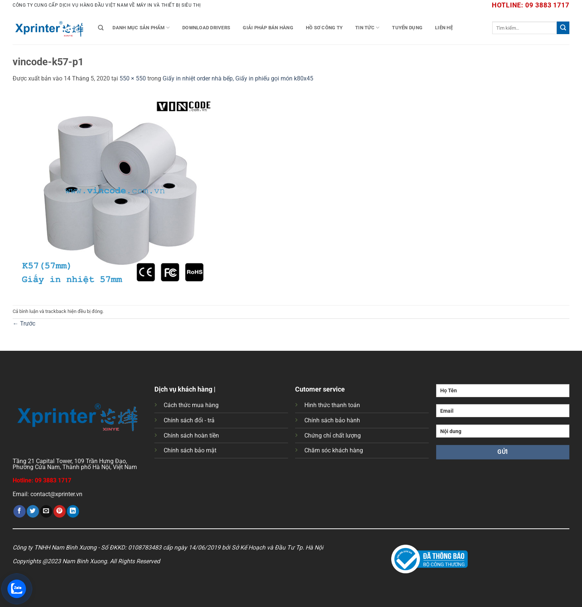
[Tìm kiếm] (101, 28)
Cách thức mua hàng (191, 405)
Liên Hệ (444, 27)
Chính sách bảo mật (190, 450)
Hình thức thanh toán (332, 405)
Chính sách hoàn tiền (191, 435)
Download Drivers (206, 27)
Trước (24, 323)
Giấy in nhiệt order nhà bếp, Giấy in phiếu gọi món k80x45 (238, 78)
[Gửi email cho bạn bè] (46, 511)
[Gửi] (563, 28)
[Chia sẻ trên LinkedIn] (73, 511)
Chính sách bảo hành (332, 420)
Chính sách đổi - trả (189, 420)
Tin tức (367, 27)
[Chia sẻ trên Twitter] (33, 511)
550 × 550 (133, 78)
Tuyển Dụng (407, 27)
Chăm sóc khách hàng (333, 450)
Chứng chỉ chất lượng (332, 435)
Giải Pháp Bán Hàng (268, 27)
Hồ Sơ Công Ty (324, 27)
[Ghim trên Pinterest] (59, 511)
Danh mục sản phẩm (141, 27)
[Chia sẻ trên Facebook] (19, 511)
